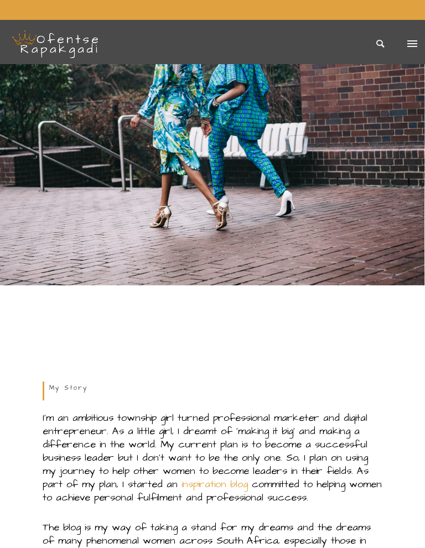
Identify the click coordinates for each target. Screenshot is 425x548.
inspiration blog (215, 484)
